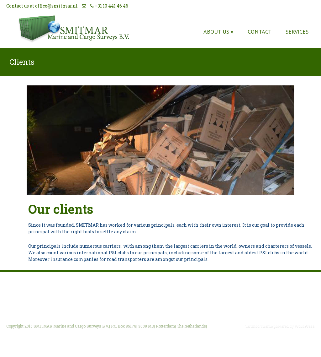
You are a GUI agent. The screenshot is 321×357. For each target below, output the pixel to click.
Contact (259, 31)
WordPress (304, 325)
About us (218, 31)
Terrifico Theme (259, 325)
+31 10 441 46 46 (111, 6)
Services (297, 31)
